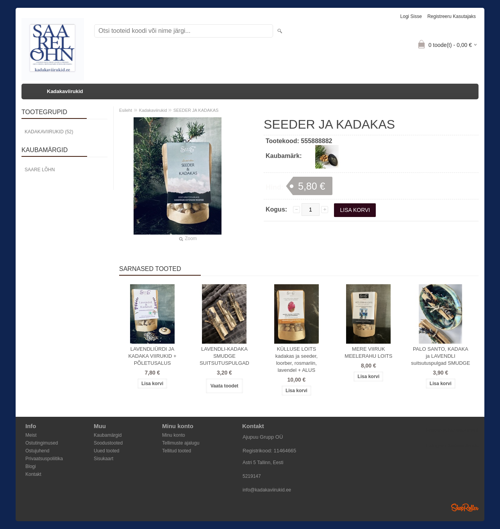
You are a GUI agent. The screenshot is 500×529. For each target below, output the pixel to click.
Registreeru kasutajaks (451, 16)
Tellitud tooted (176, 451)
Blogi (30, 466)
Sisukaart (103, 458)
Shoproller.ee (465, 507)
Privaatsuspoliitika (44, 458)
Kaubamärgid (107, 435)
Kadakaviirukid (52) (49, 131)
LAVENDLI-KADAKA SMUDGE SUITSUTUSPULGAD (224, 356)
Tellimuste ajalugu (180, 443)
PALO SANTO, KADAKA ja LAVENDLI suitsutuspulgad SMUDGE (440, 356)
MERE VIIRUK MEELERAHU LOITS (368, 352)
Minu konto (173, 435)
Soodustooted (108, 443)
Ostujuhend (37, 451)
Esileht (125, 110)
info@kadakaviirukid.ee (267, 490)
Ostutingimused (41, 443)
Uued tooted (106, 451)
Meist (31, 435)
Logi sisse (411, 16)
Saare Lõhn (40, 169)
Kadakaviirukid (65, 91)
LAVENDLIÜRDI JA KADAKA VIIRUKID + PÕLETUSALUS (152, 356)
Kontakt (33, 474)
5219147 (252, 476)
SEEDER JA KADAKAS (196, 110)
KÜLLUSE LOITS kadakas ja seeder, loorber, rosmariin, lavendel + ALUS (296, 359)
